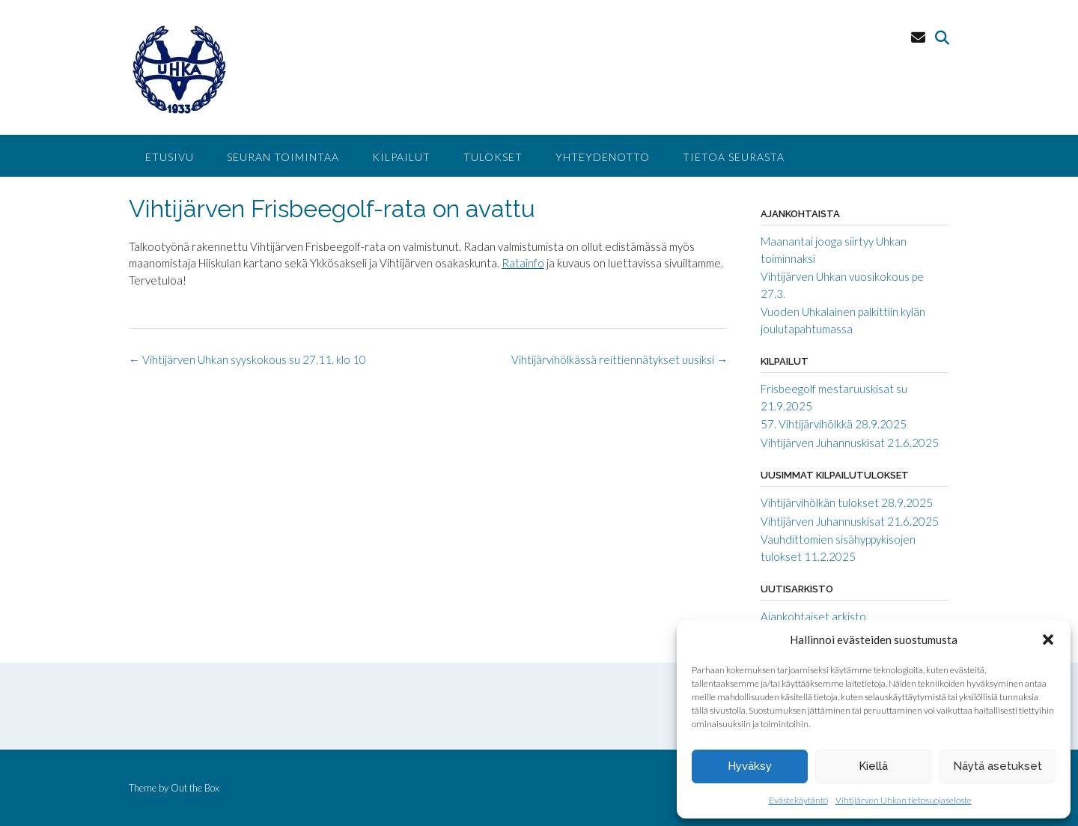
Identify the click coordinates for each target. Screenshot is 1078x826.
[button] (1048, 639)
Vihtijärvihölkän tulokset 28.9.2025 (847, 502)
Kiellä (873, 766)
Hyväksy (750, 766)
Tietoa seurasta (734, 157)
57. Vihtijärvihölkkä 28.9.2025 (834, 424)
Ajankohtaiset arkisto (813, 616)
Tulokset (493, 157)
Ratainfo (523, 263)
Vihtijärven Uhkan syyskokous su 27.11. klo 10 (247, 359)
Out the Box (195, 788)
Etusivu (169, 157)
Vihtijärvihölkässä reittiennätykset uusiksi (619, 359)
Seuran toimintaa (283, 157)
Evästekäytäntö (798, 800)
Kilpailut (401, 157)
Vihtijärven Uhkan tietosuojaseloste (903, 800)
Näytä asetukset (997, 766)
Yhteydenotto (602, 157)
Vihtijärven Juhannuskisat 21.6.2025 (850, 442)
